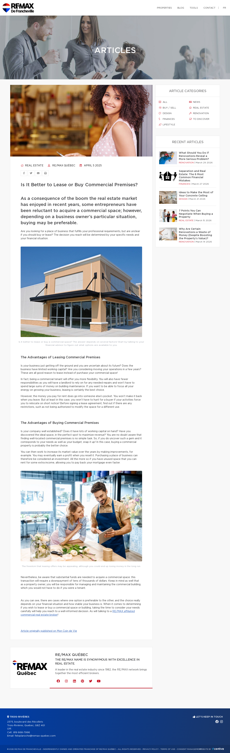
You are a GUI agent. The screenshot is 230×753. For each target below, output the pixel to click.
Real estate (32, 165)
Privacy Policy (151, 749)
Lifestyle (167, 124)
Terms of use (167, 749)
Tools (194, 8)
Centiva (218, 749)
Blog (180, 8)
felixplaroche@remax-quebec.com (35, 736)
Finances (167, 119)
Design (165, 113)
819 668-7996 (21, 732)
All (163, 102)
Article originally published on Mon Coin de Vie (49, 631)
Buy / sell (167, 108)
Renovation (199, 113)
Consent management (189, 749)
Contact (209, 8)
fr (224, 8)
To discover (199, 119)
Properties (164, 8)
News (194, 102)
